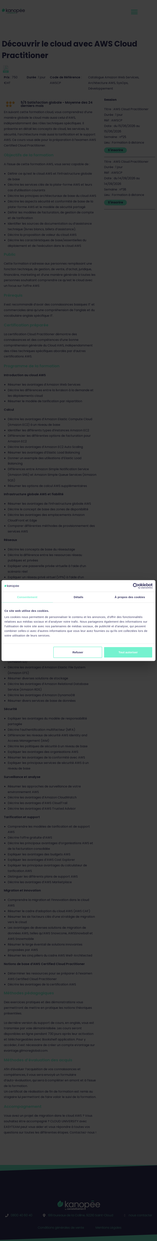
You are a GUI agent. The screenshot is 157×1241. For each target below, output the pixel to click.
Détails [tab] (78, 597)
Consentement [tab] (27, 597)
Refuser (77, 652)
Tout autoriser (128, 652)
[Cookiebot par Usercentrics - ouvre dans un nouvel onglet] (136, 586)
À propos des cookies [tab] (130, 597)
